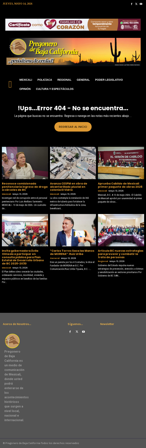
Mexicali (6, 194)
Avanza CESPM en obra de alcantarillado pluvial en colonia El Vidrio (68, 186)
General (55, 258)
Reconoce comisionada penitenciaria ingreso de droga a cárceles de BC (25, 186)
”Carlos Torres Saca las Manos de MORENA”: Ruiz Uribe (72, 252)
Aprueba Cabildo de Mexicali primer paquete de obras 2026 (120, 184)
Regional (103, 261)
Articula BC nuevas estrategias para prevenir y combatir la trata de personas (120, 254)
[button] (140, 84)
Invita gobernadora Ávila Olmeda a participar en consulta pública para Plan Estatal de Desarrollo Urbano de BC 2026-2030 (23, 257)
